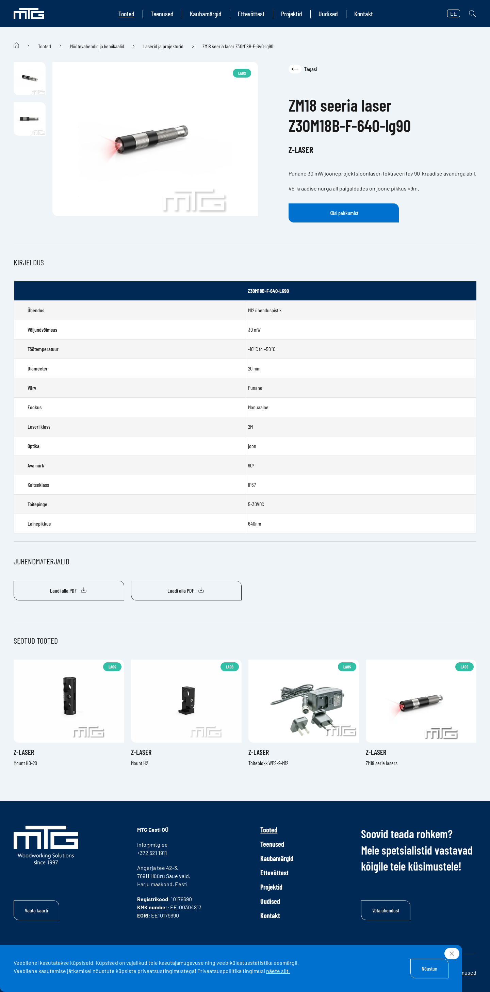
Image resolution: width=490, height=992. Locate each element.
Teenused (162, 14)
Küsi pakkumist (343, 213)
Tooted (126, 14)
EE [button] (453, 13)
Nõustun (429, 968)
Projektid (291, 14)
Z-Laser (301, 149)
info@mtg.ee (152, 844)
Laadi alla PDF (69, 590)
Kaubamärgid (206, 14)
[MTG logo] (29, 13)
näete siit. (278, 971)
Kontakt (363, 14)
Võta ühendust (385, 910)
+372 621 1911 (152, 852)
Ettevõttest (251, 14)
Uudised (328, 14)
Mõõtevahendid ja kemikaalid (97, 46)
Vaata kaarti (36, 910)
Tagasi (303, 69)
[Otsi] (472, 14)
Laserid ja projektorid (163, 46)
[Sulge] (451, 953)
